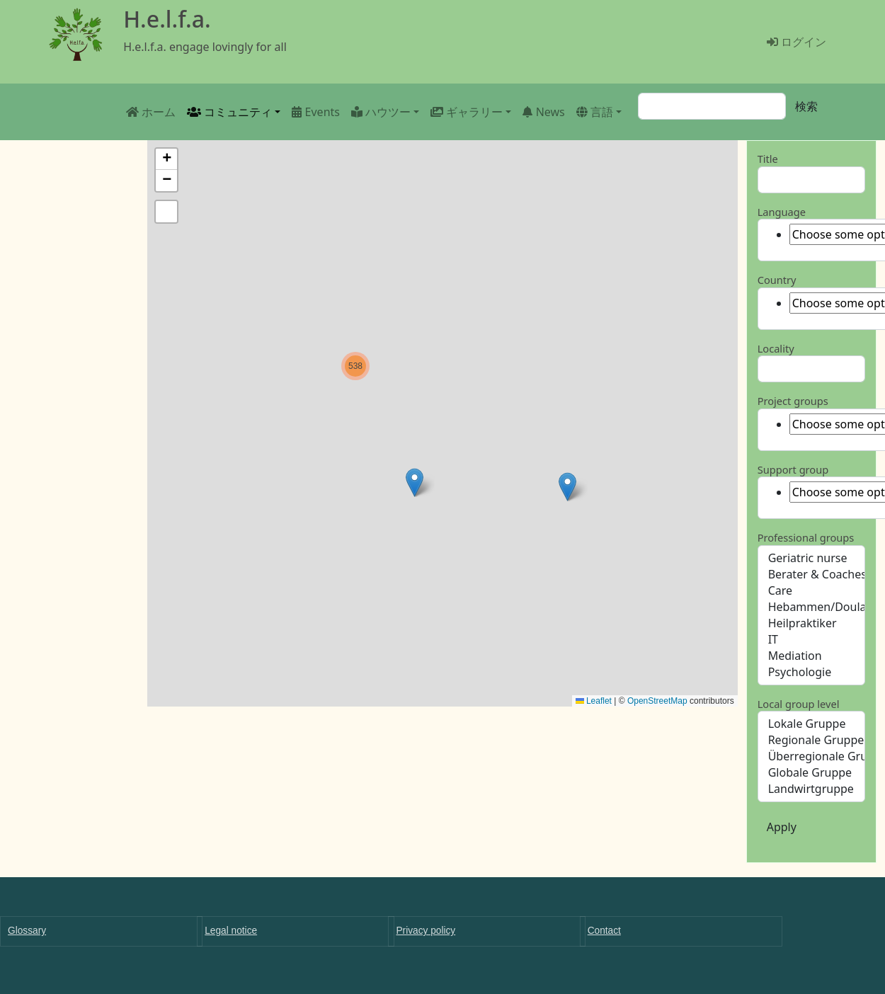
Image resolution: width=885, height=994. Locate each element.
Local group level (799, 704)
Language (782, 212)
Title (768, 159)
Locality (776, 348)
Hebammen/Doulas (811, 607)
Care (811, 591)
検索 (806, 106)
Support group (793, 469)
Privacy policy (425, 930)
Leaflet (594, 701)
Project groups (793, 401)
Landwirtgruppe (811, 789)
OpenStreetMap (657, 701)
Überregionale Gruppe (811, 756)
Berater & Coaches (811, 574)
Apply (781, 827)
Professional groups (806, 537)
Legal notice (231, 930)
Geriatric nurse (811, 558)
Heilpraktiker (811, 623)
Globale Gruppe (811, 773)
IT (811, 640)
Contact (604, 930)
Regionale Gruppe (811, 740)
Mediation (811, 656)
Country (777, 280)
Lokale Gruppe (811, 724)
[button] (567, 486)
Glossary (27, 930)
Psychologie (811, 672)
